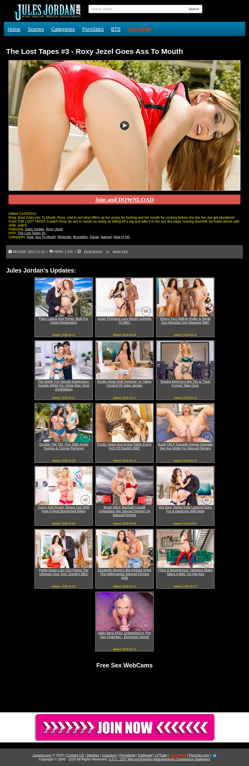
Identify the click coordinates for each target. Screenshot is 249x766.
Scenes (36, 29)
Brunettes (80, 237)
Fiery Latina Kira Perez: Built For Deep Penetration (63, 321)
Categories (63, 29)
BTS (116, 29)
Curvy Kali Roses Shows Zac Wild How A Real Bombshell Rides (63, 509)
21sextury (109, 755)
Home (14, 29)
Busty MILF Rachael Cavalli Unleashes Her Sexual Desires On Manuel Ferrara (124, 511)
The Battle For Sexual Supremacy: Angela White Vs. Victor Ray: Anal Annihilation (64, 385)
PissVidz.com (199, 755)
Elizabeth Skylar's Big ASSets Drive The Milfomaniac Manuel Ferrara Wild (124, 574)
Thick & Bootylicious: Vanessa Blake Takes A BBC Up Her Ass (185, 572)
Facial (94, 237)
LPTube (161, 755)
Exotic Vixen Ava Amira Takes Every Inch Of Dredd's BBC (124, 446)
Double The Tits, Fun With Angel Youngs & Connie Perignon (63, 446)
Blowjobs (64, 237)
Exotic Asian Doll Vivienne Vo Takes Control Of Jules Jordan (124, 383)
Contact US (75, 755)
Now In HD (122, 237)
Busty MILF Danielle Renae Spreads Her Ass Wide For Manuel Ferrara (185, 446)
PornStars (93, 29)
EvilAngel (145, 755)
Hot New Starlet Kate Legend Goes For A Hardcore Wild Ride (185, 509)
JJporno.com (42, 755)
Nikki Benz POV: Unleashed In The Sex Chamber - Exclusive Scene (124, 635)
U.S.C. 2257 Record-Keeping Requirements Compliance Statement (159, 759)
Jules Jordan (34, 229)
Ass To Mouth (45, 237)
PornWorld (127, 755)
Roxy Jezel (54, 229)
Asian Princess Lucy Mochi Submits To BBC (124, 321)
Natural (106, 237)
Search (193, 9)
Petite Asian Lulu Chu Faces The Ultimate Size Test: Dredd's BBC (64, 572)
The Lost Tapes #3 (31, 233)
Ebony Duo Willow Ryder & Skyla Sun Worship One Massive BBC (185, 321)
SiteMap (93, 755)
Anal (30, 237)
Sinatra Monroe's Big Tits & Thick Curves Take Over (185, 383)
